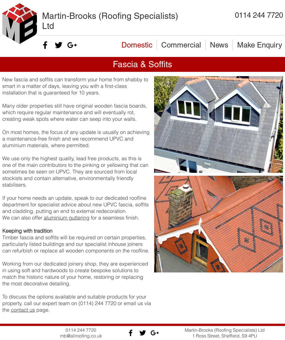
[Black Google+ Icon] (72, 45)
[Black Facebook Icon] (45, 45)
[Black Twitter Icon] (59, 45)
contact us (23, 310)
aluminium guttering (66, 217)
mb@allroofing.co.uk (81, 336)
